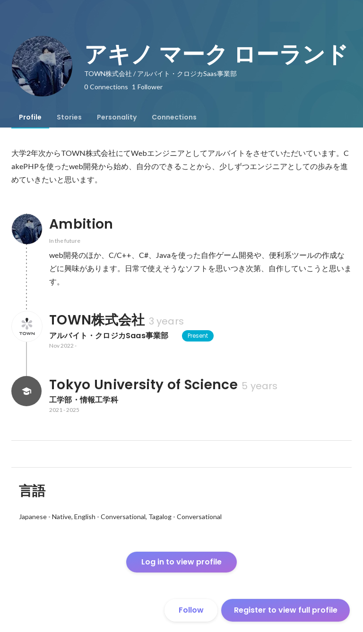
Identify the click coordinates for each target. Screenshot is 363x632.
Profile (30, 117)
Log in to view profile (181, 561)
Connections (174, 117)
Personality (117, 117)
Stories (69, 117)
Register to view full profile (285, 610)
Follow (191, 610)
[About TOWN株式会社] (26, 326)
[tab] (30, 117)
